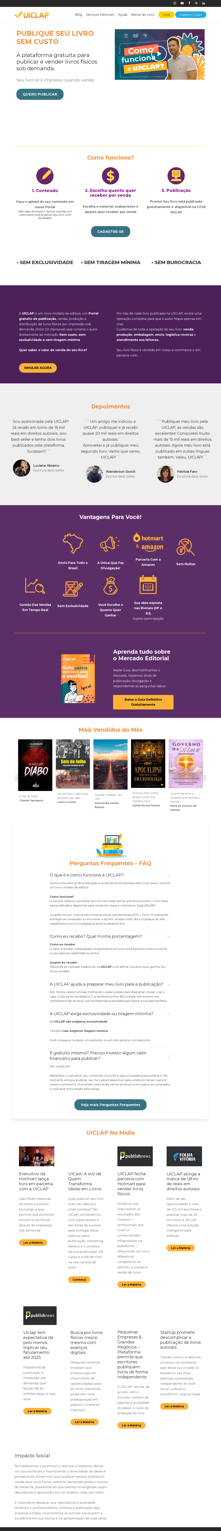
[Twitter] (162, 1517)
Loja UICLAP (146, 882)
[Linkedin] (203, 3)
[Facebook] (189, 3)
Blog (78, 15)
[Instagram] (174, 3)
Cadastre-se (89, 1516)
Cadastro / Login (191, 14)
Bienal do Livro (142, 15)
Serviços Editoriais (100, 15)
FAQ (83, 1523)
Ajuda (122, 15)
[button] (40, 96)
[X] (196, 3)
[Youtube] (182, 3)
